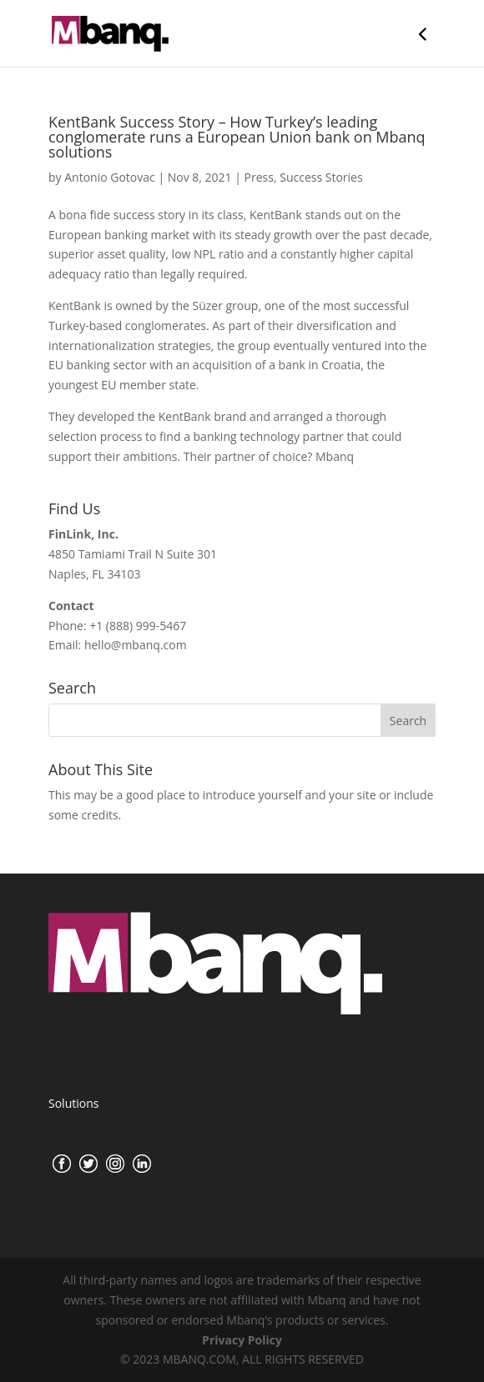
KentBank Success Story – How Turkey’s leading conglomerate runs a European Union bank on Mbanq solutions (237, 137)
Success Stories (321, 177)
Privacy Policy (242, 1340)
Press (259, 177)
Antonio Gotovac (109, 177)
